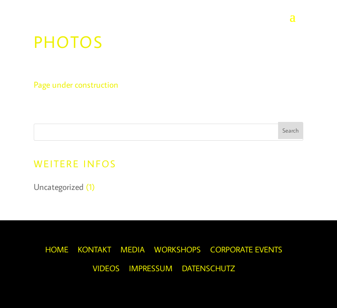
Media (132, 249)
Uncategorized (59, 186)
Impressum (151, 268)
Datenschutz (208, 268)
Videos (106, 268)
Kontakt (94, 249)
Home (56, 249)
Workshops (177, 249)
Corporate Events (246, 249)
